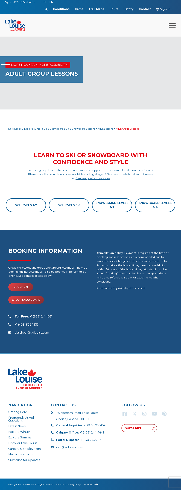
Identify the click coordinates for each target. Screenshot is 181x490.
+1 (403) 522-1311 (80, 440)
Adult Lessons (105, 128)
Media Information (21, 454)
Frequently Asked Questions (21, 419)
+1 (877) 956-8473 (82, 425)
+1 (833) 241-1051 (33, 316)
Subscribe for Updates (24, 460)
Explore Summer (20, 437)
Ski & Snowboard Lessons (80, 128)
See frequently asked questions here (122, 288)
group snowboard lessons (54, 267)
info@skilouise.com (69, 447)
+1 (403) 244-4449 (80, 432)
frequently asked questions (93, 178)
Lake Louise (15, 128)
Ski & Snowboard (53, 128)
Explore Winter (32, 128)
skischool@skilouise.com (32, 332)
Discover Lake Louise (22, 443)
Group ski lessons (19, 267)
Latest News (16, 426)
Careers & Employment (24, 448)
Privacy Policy (74, 484)
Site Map (60, 484)
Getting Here (17, 412)
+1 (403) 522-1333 (27, 324)
